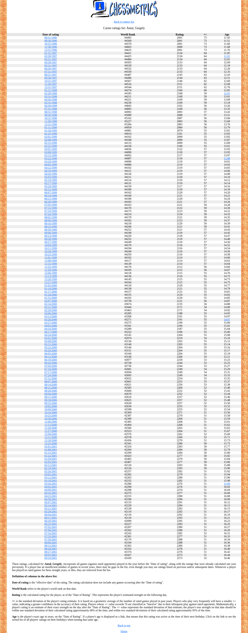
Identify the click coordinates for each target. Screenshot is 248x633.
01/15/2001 (50, 452)
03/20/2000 (50, 319)
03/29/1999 (50, 161)
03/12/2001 (50, 477)
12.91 (227, 93)
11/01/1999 (50, 257)
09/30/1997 (50, 77)
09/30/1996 (50, 40)
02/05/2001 (50, 462)
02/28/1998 (50, 93)
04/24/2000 (50, 335)
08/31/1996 (50, 37)
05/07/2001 (50, 502)
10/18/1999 (50, 251)
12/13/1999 (50, 276)
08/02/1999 (50, 217)
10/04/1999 (50, 245)
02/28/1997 (50, 56)
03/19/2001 (50, 480)
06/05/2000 (50, 353)
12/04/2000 (50, 434)
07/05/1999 (50, 204)
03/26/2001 (50, 483)
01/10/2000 (50, 288)
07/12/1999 (50, 208)
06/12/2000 (50, 356)
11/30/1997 (50, 84)
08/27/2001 (50, 551)
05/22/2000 (50, 347)
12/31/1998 (50, 124)
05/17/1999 (50, 183)
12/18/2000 (50, 440)
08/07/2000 (50, 381)
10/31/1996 (50, 43)
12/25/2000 (50, 443)
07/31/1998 (50, 108)
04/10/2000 (50, 328)
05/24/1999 (50, 186)
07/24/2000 (50, 375)
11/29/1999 (50, 269)
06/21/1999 (50, 198)
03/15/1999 (50, 155)
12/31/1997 (50, 87)
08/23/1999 (50, 226)
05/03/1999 (50, 177)
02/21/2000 (50, 307)
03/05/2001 (50, 474)
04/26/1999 (50, 173)
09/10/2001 (50, 558)
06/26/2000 (50, 362)
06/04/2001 (50, 514)
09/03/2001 (50, 554)
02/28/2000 (50, 310)
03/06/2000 (50, 313)
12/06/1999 (50, 273)
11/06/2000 (50, 421)
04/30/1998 (50, 99)
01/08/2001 (50, 449)
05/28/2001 (50, 511)
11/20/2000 (50, 427)
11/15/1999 (50, 263)
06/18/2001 (50, 520)
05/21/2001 (50, 508)
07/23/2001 (50, 536)
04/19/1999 (50, 170)
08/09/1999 (50, 220)
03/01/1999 (50, 149)
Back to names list (124, 21)
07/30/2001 (50, 539)
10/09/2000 (50, 409)
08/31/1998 (50, 111)
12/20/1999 (50, 279)
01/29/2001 (50, 458)
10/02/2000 (50, 406)
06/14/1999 (50, 195)
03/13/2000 (50, 316)
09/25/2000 (50, 403)
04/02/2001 (50, 486)
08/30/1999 (50, 229)
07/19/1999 (50, 211)
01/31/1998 (50, 90)
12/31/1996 (50, 50)
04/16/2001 (50, 493)
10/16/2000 (50, 412)
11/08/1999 (50, 260)
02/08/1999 (50, 139)
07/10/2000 (50, 369)
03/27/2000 (50, 322)
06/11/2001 (50, 517)
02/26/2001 (50, 471)
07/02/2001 (50, 527)
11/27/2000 (50, 431)
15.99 (227, 483)
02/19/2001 (50, 468)
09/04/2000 (50, 393)
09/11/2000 (50, 396)
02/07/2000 (50, 300)
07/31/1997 (50, 71)
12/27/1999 (50, 282)
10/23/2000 (50, 415)
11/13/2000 (50, 424)
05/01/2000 (50, 338)
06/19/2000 (50, 359)
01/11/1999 (50, 127)
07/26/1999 (50, 214)
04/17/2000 (50, 331)
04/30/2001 (50, 499)
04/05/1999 (50, 164)
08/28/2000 (50, 390)
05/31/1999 (50, 189)
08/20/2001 (50, 548)
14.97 (227, 319)
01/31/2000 (50, 297)
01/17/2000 (50, 291)
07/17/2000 (50, 372)
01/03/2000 (50, 285)
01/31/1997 (50, 53)
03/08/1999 (50, 152)
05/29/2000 (50, 350)
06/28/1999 (50, 201)
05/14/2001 (50, 505)
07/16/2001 (50, 533)
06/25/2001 (50, 524)
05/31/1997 (50, 65)
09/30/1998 (50, 115)
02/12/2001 (50, 465)
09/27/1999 (50, 242)
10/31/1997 (50, 81)
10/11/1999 (50, 248)
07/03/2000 (50, 366)
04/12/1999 (50, 167)
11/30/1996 (50, 46)
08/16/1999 (50, 223)
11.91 (227, 56)
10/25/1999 (50, 254)
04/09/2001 (50, 489)
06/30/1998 (50, 105)
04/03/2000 (50, 325)
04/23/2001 (50, 496)
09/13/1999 (50, 235)
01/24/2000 (50, 294)
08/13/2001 (50, 545)
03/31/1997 (50, 59)
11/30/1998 (50, 121)
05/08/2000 (50, 341)
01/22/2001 (50, 455)
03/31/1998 (50, 96)
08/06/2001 (50, 542)
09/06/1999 (50, 232)
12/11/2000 (50, 437)
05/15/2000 (50, 344)
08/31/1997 (50, 74)
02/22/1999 (50, 146)
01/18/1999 (50, 130)
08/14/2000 (50, 384)
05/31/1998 (50, 102)
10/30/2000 (50, 418)
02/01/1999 (50, 136)
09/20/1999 (50, 239)
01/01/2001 (50, 446)
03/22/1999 (50, 158)
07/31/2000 (50, 378)
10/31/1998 (50, 118)
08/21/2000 (50, 387)
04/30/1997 (50, 62)
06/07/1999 (50, 192)
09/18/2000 (50, 400)
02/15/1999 (50, 142)
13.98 (227, 158)
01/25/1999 (50, 133)
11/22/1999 (50, 266)
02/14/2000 (50, 304)
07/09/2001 (50, 530)
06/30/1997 (50, 68)
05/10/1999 (50, 180)
